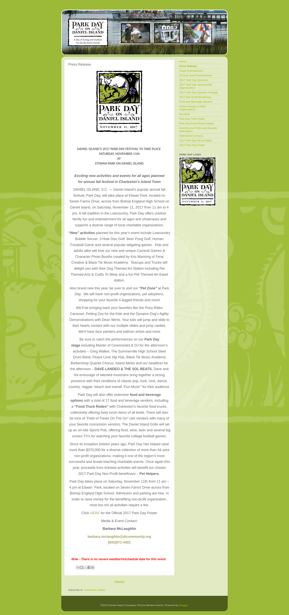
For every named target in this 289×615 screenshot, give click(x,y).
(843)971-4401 (119, 542)
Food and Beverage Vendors (196, 101)
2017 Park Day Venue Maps (195, 140)
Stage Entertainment (191, 70)
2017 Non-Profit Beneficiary (195, 97)
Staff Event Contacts (191, 135)
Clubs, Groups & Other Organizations (192, 108)
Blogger (183, 605)
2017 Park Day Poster (192, 145)
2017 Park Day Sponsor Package (198, 92)
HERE (95, 513)
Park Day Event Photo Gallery (196, 123)
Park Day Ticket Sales (192, 118)
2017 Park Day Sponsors (193, 80)
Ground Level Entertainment (195, 75)
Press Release (188, 66)
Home (119, 582)
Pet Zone (184, 114)
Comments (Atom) (94, 589)
